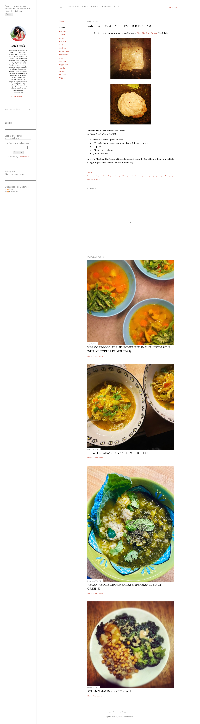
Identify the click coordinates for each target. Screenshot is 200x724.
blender (62, 31)
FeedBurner (24, 157)
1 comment (97, 696)
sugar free (63, 65)
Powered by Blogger (118, 711)
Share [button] (61, 21)
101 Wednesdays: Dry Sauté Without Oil (118, 453)
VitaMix (62, 78)
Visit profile (18, 96)
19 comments (98, 458)
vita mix (62, 74)
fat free (62, 48)
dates (61, 38)
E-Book (84, 6)
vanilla (62, 68)
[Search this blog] (15, 11)
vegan (62, 71)
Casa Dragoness (109, 6)
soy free (62, 61)
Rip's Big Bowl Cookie (147, 33)
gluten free (64, 51)
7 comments (98, 356)
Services (94, 6)
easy (61, 45)
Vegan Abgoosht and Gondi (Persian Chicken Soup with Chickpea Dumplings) (128, 349)
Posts (10, 189)
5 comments (98, 593)
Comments (13, 191)
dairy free (63, 35)
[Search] (173, 8)
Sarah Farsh (18, 46)
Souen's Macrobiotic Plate (109, 691)
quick (61, 58)
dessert (62, 41)
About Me (73, 6)
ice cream (63, 55)
